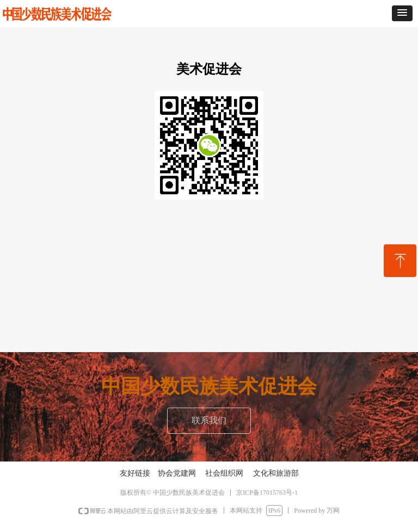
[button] (402, 13)
